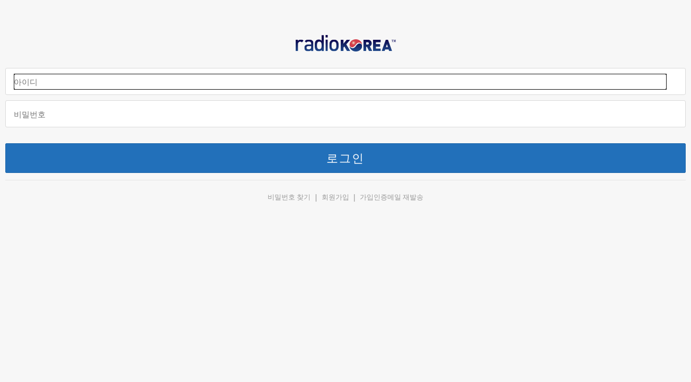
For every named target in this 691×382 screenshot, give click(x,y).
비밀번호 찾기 (289, 197)
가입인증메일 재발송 (392, 197)
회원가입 (335, 197)
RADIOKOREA (345, 46)
